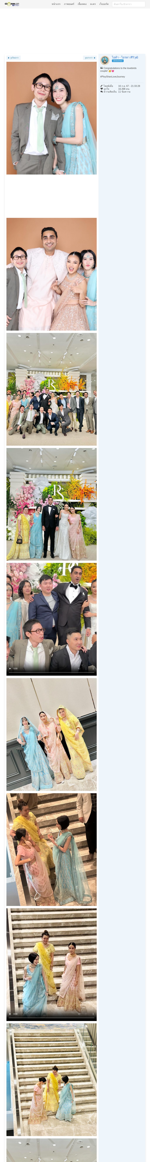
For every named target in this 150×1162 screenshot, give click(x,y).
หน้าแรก (56, 4)
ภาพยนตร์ (69, 4)
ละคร (93, 4)
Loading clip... (51, 619)
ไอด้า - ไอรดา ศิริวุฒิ (125, 57)
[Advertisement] (75, 31)
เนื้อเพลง (82, 4)
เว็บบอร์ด (104, 4)
